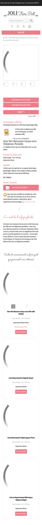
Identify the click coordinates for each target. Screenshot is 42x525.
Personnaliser (21, 100)
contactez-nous (29, 202)
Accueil (5, 38)
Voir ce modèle (21, 332)
